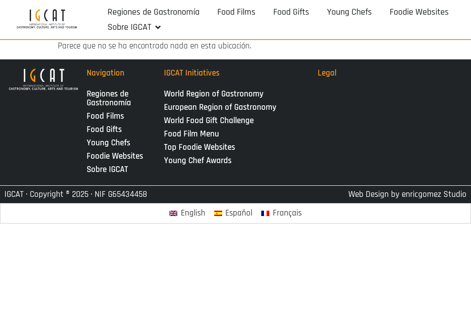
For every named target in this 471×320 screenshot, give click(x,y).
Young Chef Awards (198, 160)
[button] (135, 27)
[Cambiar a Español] (233, 213)
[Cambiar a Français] (281, 213)
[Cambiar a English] (187, 213)
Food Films (105, 116)
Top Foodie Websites (199, 147)
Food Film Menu (191, 134)
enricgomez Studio (434, 194)
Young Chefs (108, 142)
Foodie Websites (115, 156)
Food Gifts (104, 129)
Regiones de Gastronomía (109, 98)
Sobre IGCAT (109, 169)
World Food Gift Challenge (209, 120)
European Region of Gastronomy (220, 107)
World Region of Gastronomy (213, 94)
